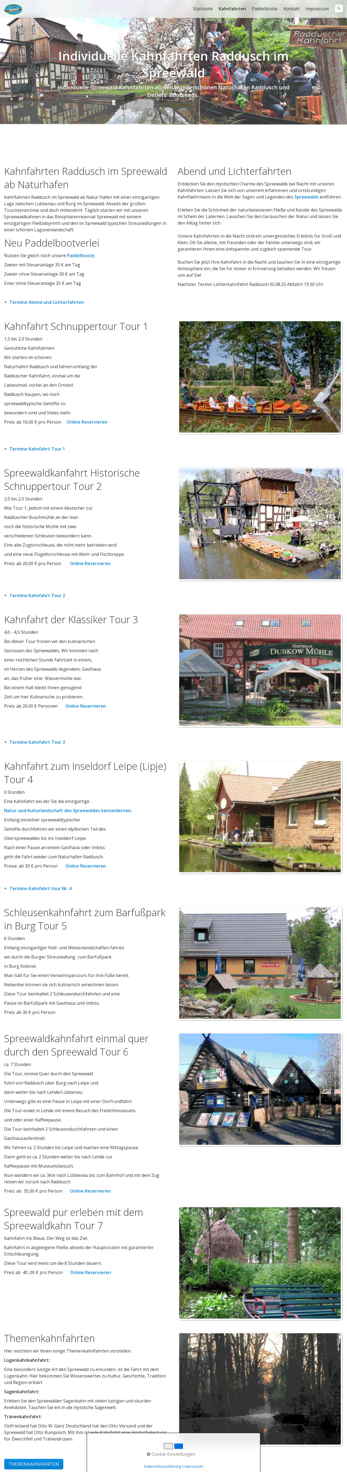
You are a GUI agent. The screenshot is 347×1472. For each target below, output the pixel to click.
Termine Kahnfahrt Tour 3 (37, 742)
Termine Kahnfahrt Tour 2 (37, 595)
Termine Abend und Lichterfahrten (46, 302)
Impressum (317, 9)
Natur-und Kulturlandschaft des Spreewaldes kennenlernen (67, 811)
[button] (33, 1464)
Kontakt (292, 9)
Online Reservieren (87, 422)
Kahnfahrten (232, 9)
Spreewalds (306, 197)
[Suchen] (339, 8)
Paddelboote (265, 9)
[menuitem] (203, 9)
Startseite (203, 9)
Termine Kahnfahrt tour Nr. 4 (40, 888)
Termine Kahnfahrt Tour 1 (37, 449)
